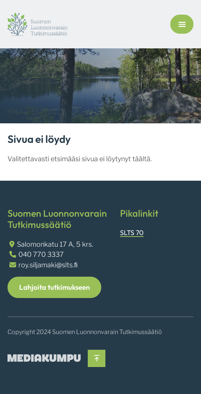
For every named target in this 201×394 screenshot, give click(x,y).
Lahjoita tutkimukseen (54, 287)
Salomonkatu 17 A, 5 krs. (55, 244)
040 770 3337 (41, 254)
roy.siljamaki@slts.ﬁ (48, 265)
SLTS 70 (132, 232)
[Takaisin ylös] (96, 358)
